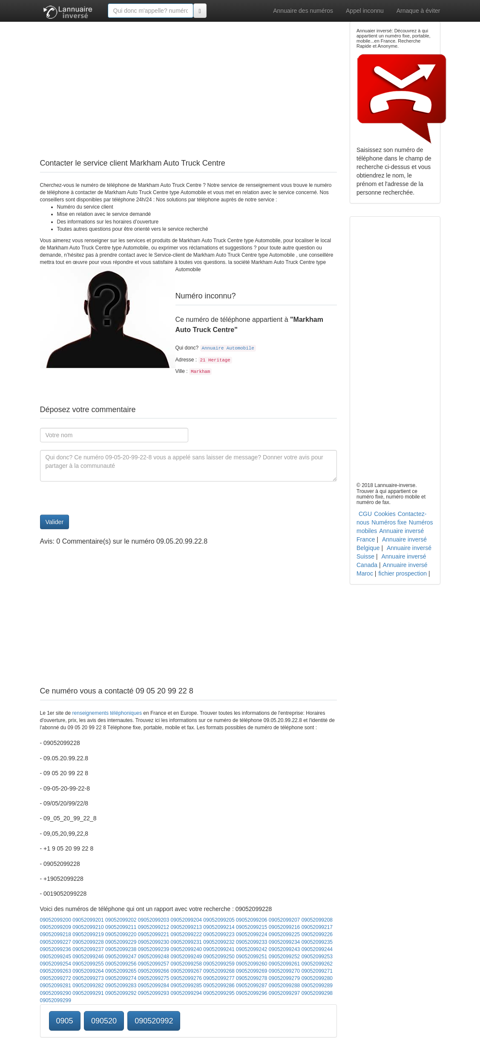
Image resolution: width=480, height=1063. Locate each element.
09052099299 (55, 1000)
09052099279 (284, 978)
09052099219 (87, 934)
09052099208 (317, 920)
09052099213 (186, 927)
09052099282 (87, 986)
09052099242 (251, 949)
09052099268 (218, 971)
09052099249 (186, 957)
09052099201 (87, 920)
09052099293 (153, 993)
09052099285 (186, 986)
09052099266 (153, 971)
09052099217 (317, 927)
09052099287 (251, 986)
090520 (104, 1021)
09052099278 (251, 978)
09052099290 (55, 993)
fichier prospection (402, 573)
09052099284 (153, 986)
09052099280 (317, 978)
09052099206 (251, 920)
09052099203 (153, 920)
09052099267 (186, 971)
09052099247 (120, 957)
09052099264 (87, 971)
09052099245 (55, 957)
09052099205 (218, 920)
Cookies (385, 513)
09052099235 (317, 942)
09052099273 (87, 978)
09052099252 (284, 957)
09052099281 (55, 986)
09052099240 (186, 949)
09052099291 (87, 993)
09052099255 (87, 964)
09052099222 (186, 934)
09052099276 (186, 978)
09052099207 (284, 920)
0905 (64, 1021)
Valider (55, 522)
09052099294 (186, 993)
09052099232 (218, 942)
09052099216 (284, 927)
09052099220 (120, 934)
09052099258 (186, 964)
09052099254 (55, 964)
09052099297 (284, 993)
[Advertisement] (188, 80)
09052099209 (55, 927)
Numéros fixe (388, 522)
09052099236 (55, 949)
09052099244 (317, 949)
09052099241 (218, 949)
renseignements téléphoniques (107, 713)
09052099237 (87, 949)
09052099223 (218, 934)
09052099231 (186, 942)
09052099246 (87, 957)
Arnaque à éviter (418, 10)
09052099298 (317, 993)
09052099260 (251, 964)
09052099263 (55, 971)
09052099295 (218, 993)
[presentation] (105, 498)
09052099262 (317, 964)
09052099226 (317, 934)
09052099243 (284, 949)
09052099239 (153, 949)
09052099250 (218, 957)
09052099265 (120, 971)
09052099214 (218, 927)
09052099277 (218, 978)
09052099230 (153, 942)
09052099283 (120, 986)
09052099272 (55, 978)
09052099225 (284, 934)
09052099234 (284, 942)
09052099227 (55, 942)
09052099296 (251, 993)
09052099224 (251, 934)
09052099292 (120, 993)
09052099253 (317, 957)
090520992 (154, 1021)
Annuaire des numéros (303, 10)
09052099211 (120, 927)
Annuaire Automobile (228, 348)
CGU (365, 513)
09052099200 (55, 920)
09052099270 (284, 971)
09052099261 (284, 964)
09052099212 (153, 927)
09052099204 (186, 920)
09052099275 (153, 978)
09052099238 (120, 949)
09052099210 (87, 927)
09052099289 (317, 986)
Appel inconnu (365, 10)
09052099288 (284, 986)
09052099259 (218, 964)
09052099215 (251, 927)
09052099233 (251, 942)
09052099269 (251, 971)
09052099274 (120, 978)
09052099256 (120, 964)
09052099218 (55, 934)
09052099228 (87, 942)
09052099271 (317, 971)
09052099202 (120, 920)
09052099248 (153, 957)
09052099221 (153, 934)
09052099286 (218, 986)
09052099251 (251, 957)
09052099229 (120, 942)
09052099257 (153, 964)
